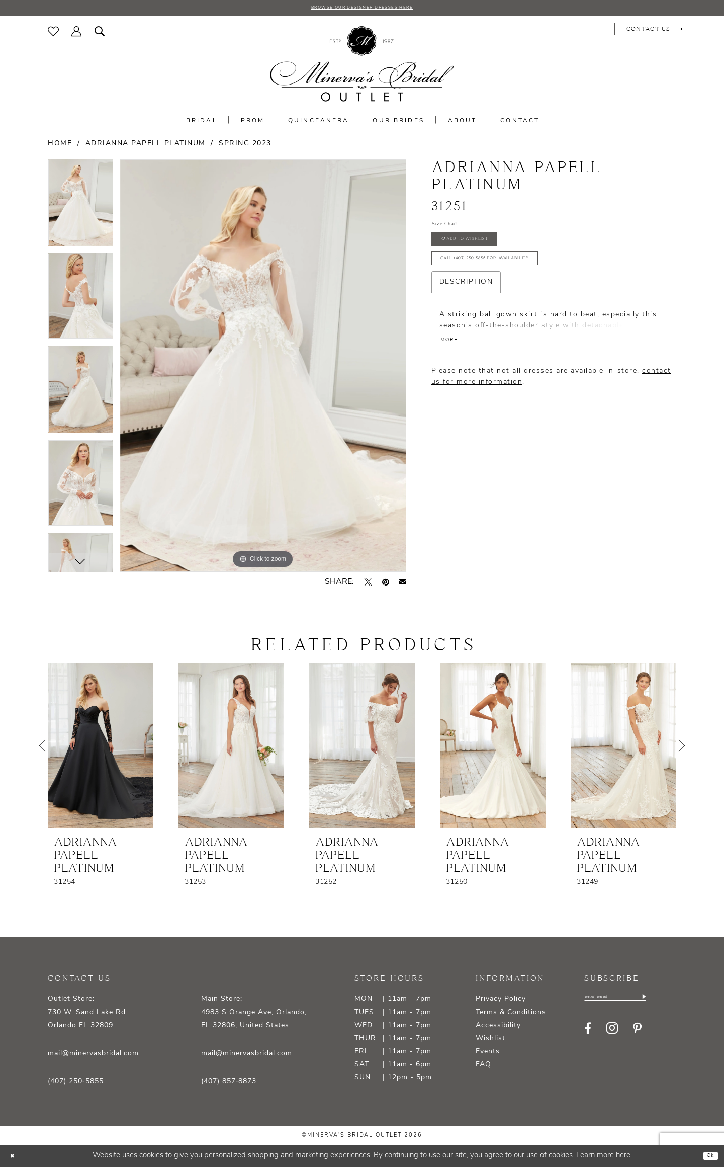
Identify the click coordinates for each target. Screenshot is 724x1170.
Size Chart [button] (452, 229)
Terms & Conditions (511, 1015)
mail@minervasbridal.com (93, 1056)
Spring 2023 (245, 146)
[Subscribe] (674, 1001)
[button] (76, 34)
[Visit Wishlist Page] (53, 33)
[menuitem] (53, 33)
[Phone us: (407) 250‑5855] (646, 31)
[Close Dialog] (15, 1158)
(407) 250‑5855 (76, 1084)
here (623, 1158)
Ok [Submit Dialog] (707, 1158)
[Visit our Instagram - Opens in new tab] (612, 1034)
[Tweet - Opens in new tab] (368, 584)
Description (466, 307)
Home (60, 146)
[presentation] (100, 748)
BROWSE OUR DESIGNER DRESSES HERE (362, 9)
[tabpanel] (80, 209)
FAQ (483, 1067)
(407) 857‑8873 (229, 1084)
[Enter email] (631, 1001)
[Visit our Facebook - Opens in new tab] (587, 1034)
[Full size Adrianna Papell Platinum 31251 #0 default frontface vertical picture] (263, 368)
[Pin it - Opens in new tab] (385, 584)
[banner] (362, 66)
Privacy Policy (501, 1002)
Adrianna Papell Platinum (145, 146)
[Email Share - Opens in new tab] (402, 584)
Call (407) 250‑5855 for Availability (513, 280)
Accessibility (498, 1028)
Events (488, 1054)
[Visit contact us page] (578, 31)
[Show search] (99, 34)
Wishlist (490, 1041)
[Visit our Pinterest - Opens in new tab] (637, 1034)
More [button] (453, 369)
